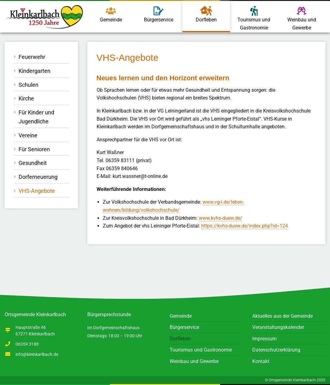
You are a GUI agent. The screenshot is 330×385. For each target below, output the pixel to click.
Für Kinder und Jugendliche (36, 117)
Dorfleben (206, 14)
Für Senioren (34, 149)
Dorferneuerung (38, 177)
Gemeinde (111, 14)
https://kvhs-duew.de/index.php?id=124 (244, 226)
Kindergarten (34, 71)
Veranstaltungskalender (278, 327)
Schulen (28, 85)
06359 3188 (27, 344)
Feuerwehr (32, 57)
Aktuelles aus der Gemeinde (282, 316)
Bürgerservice (158, 14)
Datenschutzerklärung (276, 350)
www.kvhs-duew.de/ (220, 218)
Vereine (28, 135)
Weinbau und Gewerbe (301, 18)
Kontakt (260, 361)
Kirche (26, 98)
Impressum (264, 339)
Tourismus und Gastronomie (253, 18)
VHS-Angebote (37, 191)
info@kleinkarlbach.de (36, 354)
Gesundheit (33, 163)
